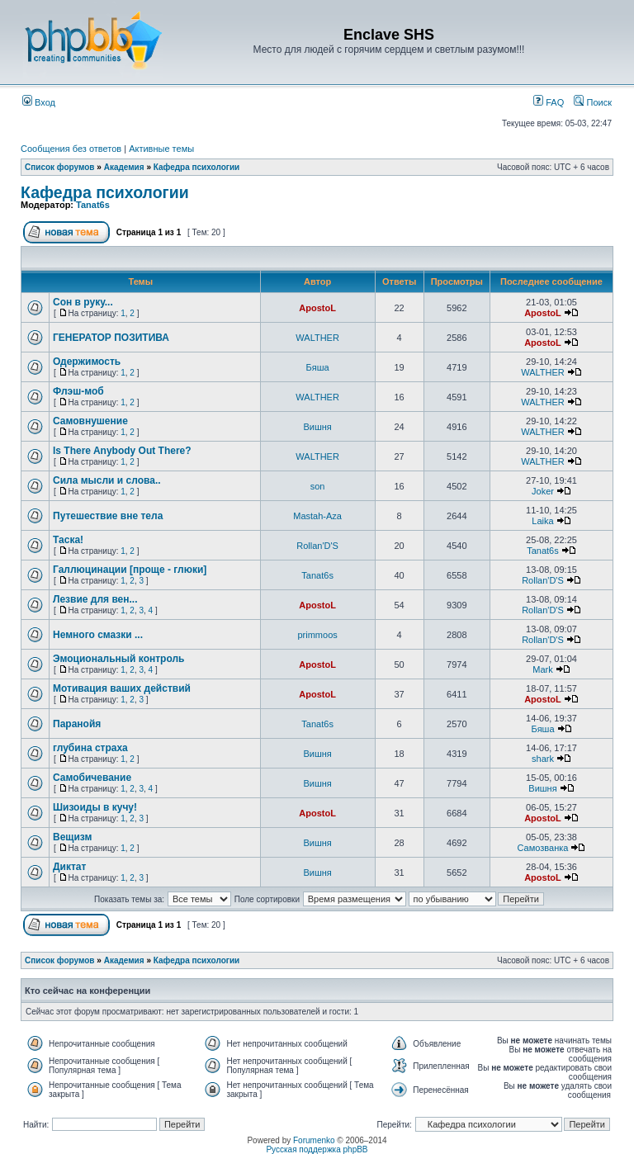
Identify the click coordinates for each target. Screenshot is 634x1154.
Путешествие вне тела (108, 516)
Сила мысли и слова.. (107, 480)
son (317, 486)
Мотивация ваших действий (122, 688)
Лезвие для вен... (95, 599)
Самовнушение (90, 421)
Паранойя (77, 724)
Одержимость (87, 361)
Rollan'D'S (317, 546)
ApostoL (317, 308)
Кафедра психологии (196, 167)
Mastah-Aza (317, 516)
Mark (542, 669)
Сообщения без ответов (71, 149)
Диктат (69, 867)
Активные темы (161, 149)
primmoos (317, 635)
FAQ (548, 102)
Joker (543, 491)
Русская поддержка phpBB (316, 1149)
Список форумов (60, 167)
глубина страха (90, 748)
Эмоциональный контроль (118, 658)
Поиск (593, 102)
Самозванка (543, 848)
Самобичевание (92, 777)
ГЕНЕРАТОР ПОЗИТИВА (111, 337)
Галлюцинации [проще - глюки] (129, 569)
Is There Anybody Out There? (122, 450)
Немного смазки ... (98, 635)
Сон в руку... (83, 302)
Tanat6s (93, 205)
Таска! (68, 540)
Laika (542, 521)
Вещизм (72, 837)
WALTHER (317, 338)
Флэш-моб (78, 391)
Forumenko (314, 1140)
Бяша (317, 367)
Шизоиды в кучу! (95, 807)
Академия (124, 167)
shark (543, 759)
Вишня (317, 427)
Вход (38, 102)
